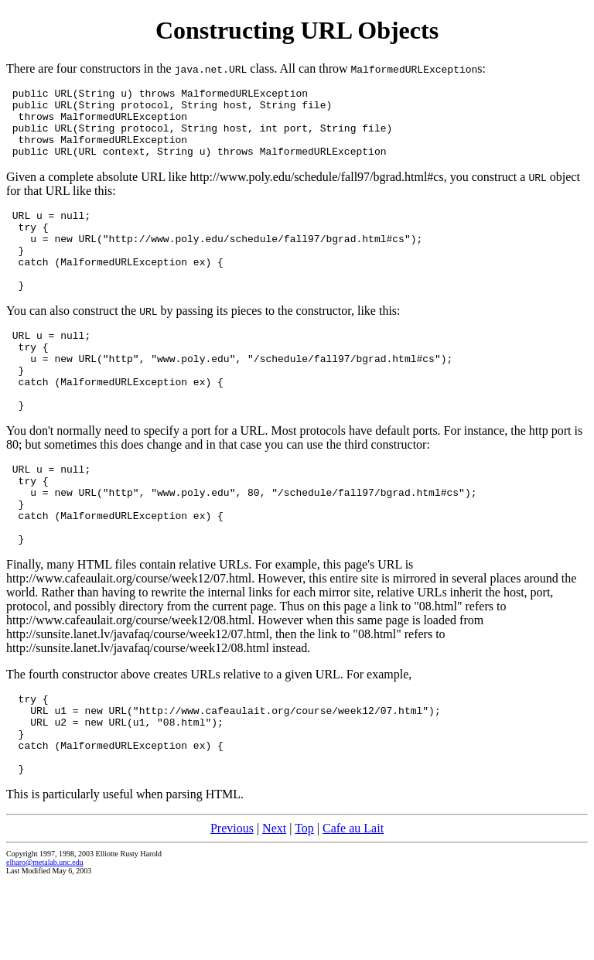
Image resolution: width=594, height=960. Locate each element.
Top (304, 907)
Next (274, 907)
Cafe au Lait (353, 907)
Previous (232, 907)
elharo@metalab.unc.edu (45, 941)
